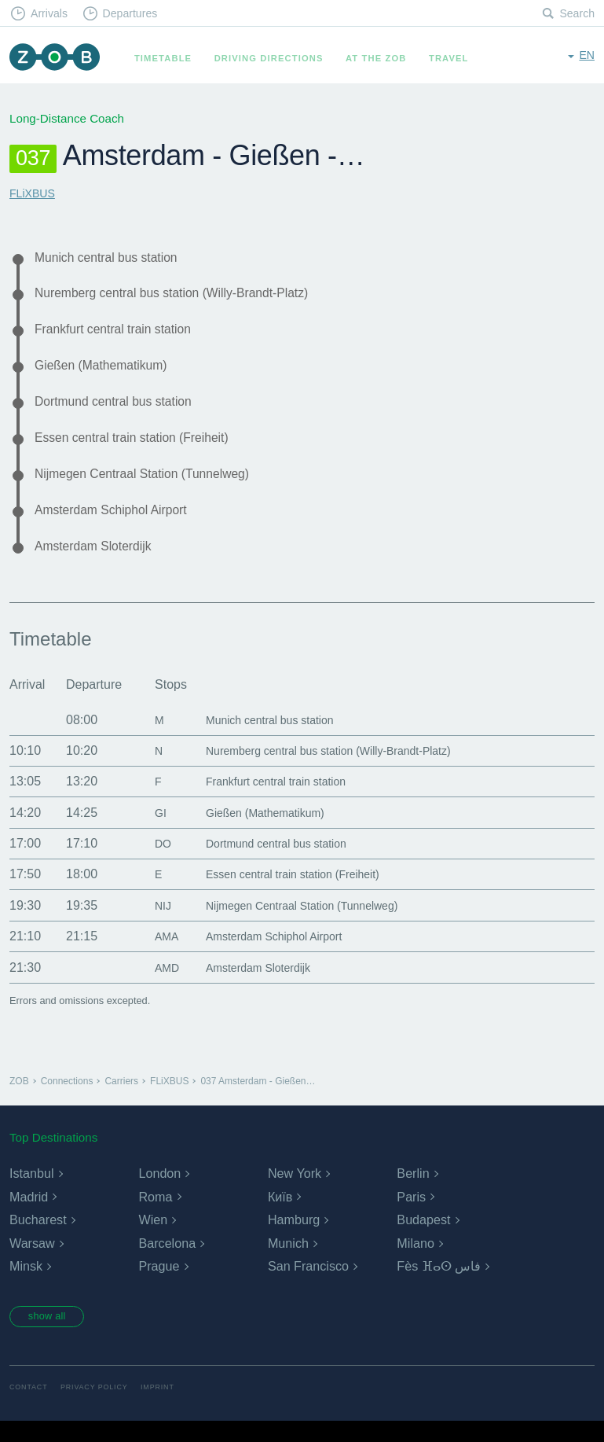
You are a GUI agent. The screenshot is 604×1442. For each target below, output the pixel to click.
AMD (156, 986)
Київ (280, 1216)
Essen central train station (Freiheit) (144, 449)
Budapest (423, 1238)
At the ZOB (383, 58)
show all (52, 1336)
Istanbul (31, 1192)
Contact (29, 1408)
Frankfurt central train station (122, 334)
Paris (411, 1216)
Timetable (170, 58)
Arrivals (52, 14)
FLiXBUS (33, 193)
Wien (152, 1238)
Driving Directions (276, 58)
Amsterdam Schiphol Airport (120, 526)
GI (149, 831)
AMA (156, 955)
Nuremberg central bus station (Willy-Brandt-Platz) (188, 296)
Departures (137, 14)
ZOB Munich (58, 58)
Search (576, 14)
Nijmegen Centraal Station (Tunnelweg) (155, 487)
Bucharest (37, 1238)
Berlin (413, 1192)
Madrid (28, 1216)
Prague (158, 1286)
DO (151, 862)
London (159, 1192)
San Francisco (308, 1286)
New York (294, 1192)
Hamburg (294, 1238)
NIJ (151, 924)
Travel (456, 58)
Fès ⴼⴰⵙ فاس (439, 1286)
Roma (155, 1216)
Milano (415, 1262)
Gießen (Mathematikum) (109, 373)
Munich (288, 1262)
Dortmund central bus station (123, 411)
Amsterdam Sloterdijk (100, 564)
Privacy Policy (100, 1408)
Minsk (25, 1286)
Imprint (167, 1408)
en (586, 57)
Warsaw (31, 1262)
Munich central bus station (115, 258)
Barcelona (166, 1262)
